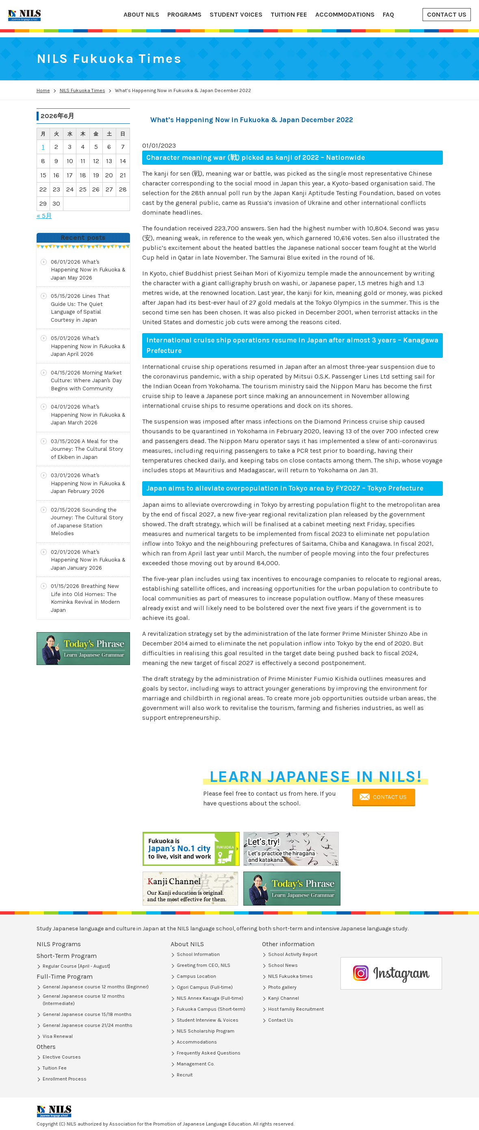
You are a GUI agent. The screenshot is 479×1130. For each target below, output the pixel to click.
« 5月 (44, 216)
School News (283, 965)
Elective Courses (62, 1017)
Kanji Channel (283, 998)
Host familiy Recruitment (296, 1009)
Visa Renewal (58, 1050)
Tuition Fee (55, 1028)
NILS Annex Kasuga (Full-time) (210, 998)
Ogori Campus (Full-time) (205, 987)
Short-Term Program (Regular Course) (84, 956)
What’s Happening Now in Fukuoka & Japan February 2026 (88, 483)
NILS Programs (59, 944)
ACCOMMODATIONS (345, 14)
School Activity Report (292, 954)
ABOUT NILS (141, 14)
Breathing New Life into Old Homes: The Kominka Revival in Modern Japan (85, 598)
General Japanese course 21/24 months (87, 1006)
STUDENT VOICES (236, 14)
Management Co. (196, 1064)
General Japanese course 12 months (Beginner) (96, 967)
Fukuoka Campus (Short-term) (211, 1009)
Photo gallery (282, 987)
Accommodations (197, 1042)
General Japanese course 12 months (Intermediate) (84, 980)
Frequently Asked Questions (209, 1053)
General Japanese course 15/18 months (87, 995)
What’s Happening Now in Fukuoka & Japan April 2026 (88, 346)
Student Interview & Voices (207, 1020)
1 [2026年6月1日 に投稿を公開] (43, 147)
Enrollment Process (65, 1039)
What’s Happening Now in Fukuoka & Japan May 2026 (88, 270)
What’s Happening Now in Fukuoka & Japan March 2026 (88, 415)
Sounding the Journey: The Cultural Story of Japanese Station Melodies (87, 522)
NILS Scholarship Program (205, 1031)
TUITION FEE (289, 14)
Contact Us (280, 1020)
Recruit (185, 1075)
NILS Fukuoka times (290, 976)
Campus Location (196, 976)
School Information (198, 954)
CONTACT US (446, 14)
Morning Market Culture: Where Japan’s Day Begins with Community (86, 381)
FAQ (388, 14)
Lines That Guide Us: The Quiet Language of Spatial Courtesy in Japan (80, 308)
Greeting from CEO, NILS (203, 965)
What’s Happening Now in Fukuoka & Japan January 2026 (88, 560)
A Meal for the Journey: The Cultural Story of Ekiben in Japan (87, 449)
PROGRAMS (184, 14)
